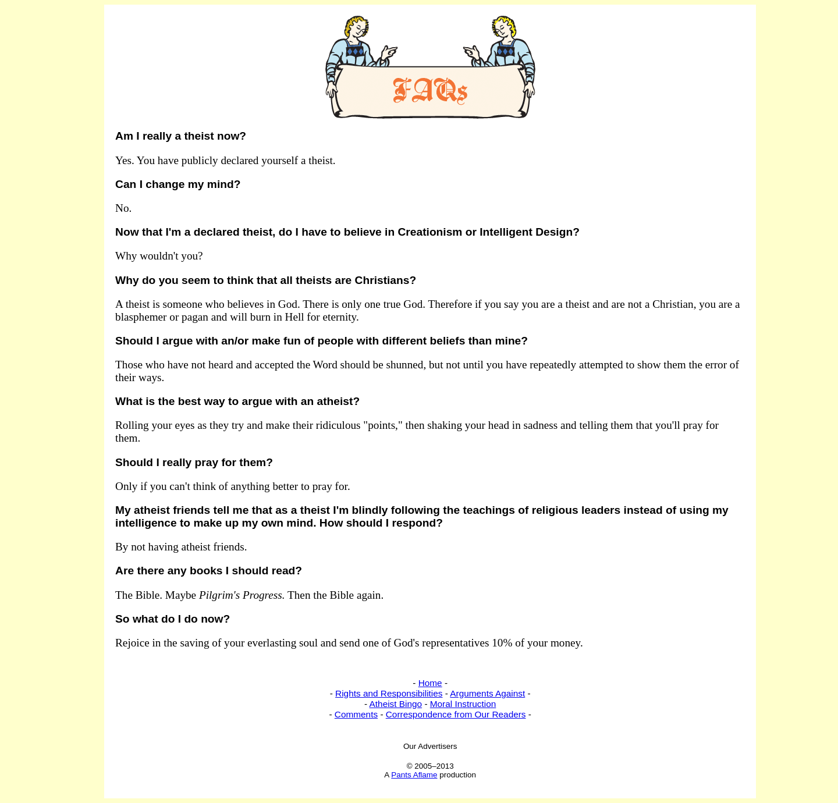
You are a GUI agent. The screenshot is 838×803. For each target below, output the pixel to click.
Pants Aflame (414, 774)
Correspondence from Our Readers (456, 714)
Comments (356, 714)
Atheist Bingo (396, 704)
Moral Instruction (463, 704)
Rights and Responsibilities (388, 693)
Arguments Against (487, 693)
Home (430, 683)
